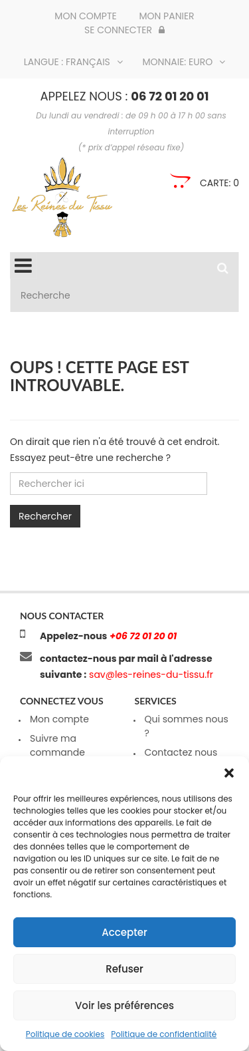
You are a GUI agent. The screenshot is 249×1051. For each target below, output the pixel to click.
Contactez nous (181, 752)
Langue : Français (73, 62)
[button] (229, 773)
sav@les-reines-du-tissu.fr (149, 674)
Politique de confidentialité (163, 1034)
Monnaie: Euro (184, 62)
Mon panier (166, 16)
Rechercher (45, 516)
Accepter (124, 932)
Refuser (124, 969)
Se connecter (124, 30)
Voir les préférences (124, 1005)
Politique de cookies (65, 1034)
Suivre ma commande (57, 745)
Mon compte (85, 16)
